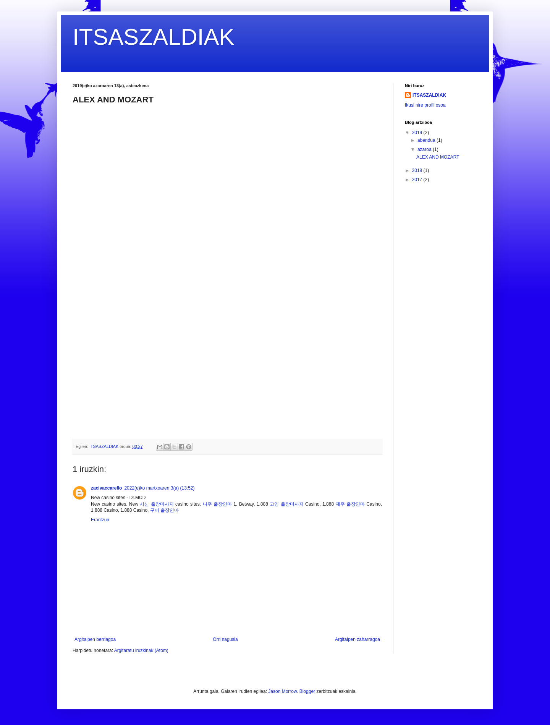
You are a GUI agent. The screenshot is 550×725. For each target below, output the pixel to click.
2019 (418, 132)
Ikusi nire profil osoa (425, 105)
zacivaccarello (106, 488)
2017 (418, 179)
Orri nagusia (225, 639)
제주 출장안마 (350, 504)
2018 (418, 170)
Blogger (307, 691)
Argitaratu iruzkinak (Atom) (141, 650)
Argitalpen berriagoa (95, 639)
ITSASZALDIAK (153, 37)
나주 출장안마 (217, 504)
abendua (427, 140)
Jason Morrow (282, 691)
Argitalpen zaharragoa (357, 639)
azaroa (425, 149)
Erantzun (100, 519)
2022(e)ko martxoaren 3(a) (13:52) (159, 488)
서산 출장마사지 (156, 504)
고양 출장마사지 (286, 504)
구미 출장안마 (164, 510)
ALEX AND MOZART (437, 157)
